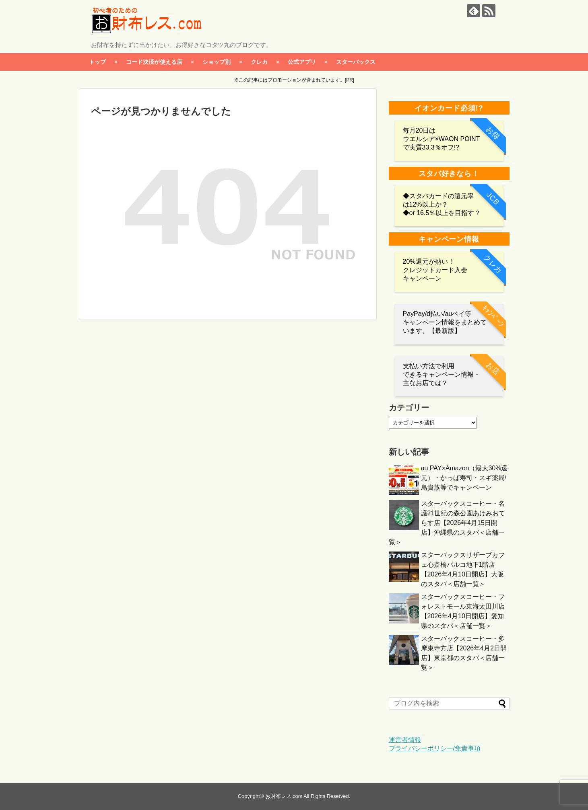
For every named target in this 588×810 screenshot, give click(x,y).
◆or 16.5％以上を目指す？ (442, 212)
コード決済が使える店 (154, 62)
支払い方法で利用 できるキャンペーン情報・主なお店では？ (441, 374)
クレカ (259, 62)
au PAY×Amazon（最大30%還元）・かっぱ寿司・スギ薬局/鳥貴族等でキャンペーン (464, 478)
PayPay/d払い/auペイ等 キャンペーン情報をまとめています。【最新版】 (445, 322)
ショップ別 (216, 62)
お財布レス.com (284, 796)
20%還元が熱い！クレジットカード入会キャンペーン (435, 270)
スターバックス (355, 62)
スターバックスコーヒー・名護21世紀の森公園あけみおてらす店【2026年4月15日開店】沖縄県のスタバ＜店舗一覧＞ (447, 522)
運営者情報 (405, 739)
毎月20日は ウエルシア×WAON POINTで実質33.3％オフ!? (441, 139)
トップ (97, 62)
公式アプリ (302, 62)
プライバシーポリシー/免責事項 (435, 748)
